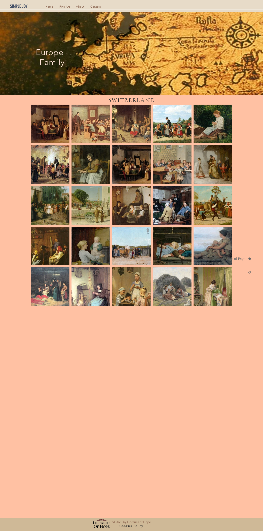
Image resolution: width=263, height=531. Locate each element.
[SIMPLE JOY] (25, 6)
